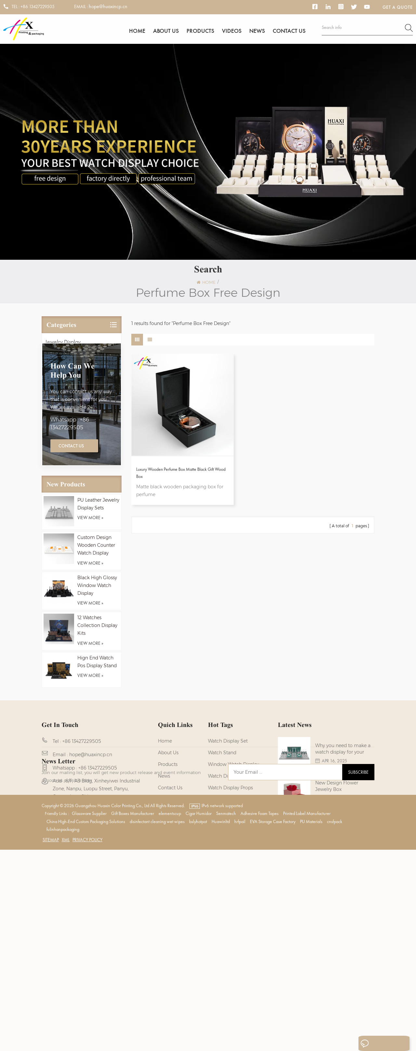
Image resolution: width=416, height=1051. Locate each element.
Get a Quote (398, 7)
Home (137, 31)
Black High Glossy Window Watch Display (97, 664)
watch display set (228, 825)
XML (66, 1041)
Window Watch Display (233, 849)
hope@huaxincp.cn (108, 6)
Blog (163, 884)
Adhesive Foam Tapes (259, 1015)
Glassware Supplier (89, 1015)
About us (166, 31)
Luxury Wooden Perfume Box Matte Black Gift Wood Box (167, 454)
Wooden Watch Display (233, 884)
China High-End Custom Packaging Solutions (85, 1023)
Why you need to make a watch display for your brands (342, 835)
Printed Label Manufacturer (307, 1015)
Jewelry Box (59, 375)
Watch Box (57, 389)
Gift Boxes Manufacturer (132, 1015)
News (257, 31)
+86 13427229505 (37, 6)
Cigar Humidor (199, 1015)
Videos (231, 31)
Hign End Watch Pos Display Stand (97, 741)
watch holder (223, 930)
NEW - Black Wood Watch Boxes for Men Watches (343, 910)
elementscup (170, 1015)
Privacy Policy (87, 1041)
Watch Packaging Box (232, 919)
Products (200, 31)
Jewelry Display (63, 347)
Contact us (289, 31)
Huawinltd (221, 1023)
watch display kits (228, 860)
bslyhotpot (198, 1023)
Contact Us (71, 524)
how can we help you (72, 449)
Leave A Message (378, 1043)
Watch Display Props (230, 872)
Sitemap (51, 1041)
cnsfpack (334, 1023)
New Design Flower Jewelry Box (336, 873)
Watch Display (61, 361)
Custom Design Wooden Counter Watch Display (96, 624)
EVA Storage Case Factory (272, 1023)
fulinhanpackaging (62, 1030)
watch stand (222, 837)
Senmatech (226, 1015)
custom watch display (233, 907)
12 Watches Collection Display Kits (97, 704)
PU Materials (311, 1023)
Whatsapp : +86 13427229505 (69, 502)
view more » (90, 597)
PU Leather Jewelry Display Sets (98, 582)
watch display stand (231, 895)
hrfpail (239, 1023)
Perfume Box (59, 403)
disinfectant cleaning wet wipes (157, 1023)
